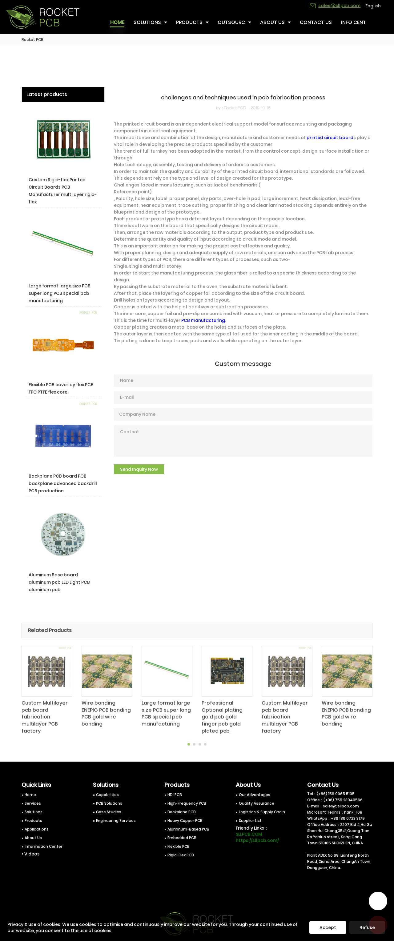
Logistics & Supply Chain (262, 812)
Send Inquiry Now (139, 469)
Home (30, 794)
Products (33, 820)
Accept (328, 927)
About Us (33, 837)
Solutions (33, 812)
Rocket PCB (32, 39)
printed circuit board (330, 137)
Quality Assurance (256, 803)
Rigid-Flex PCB (180, 855)
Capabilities (107, 794)
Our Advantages (254, 794)
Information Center (43, 846)
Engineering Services (116, 820)
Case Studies (108, 812)
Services (33, 803)
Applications (37, 829)
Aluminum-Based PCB (188, 829)
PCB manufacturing (203, 320)
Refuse (367, 927)
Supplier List (250, 820)
